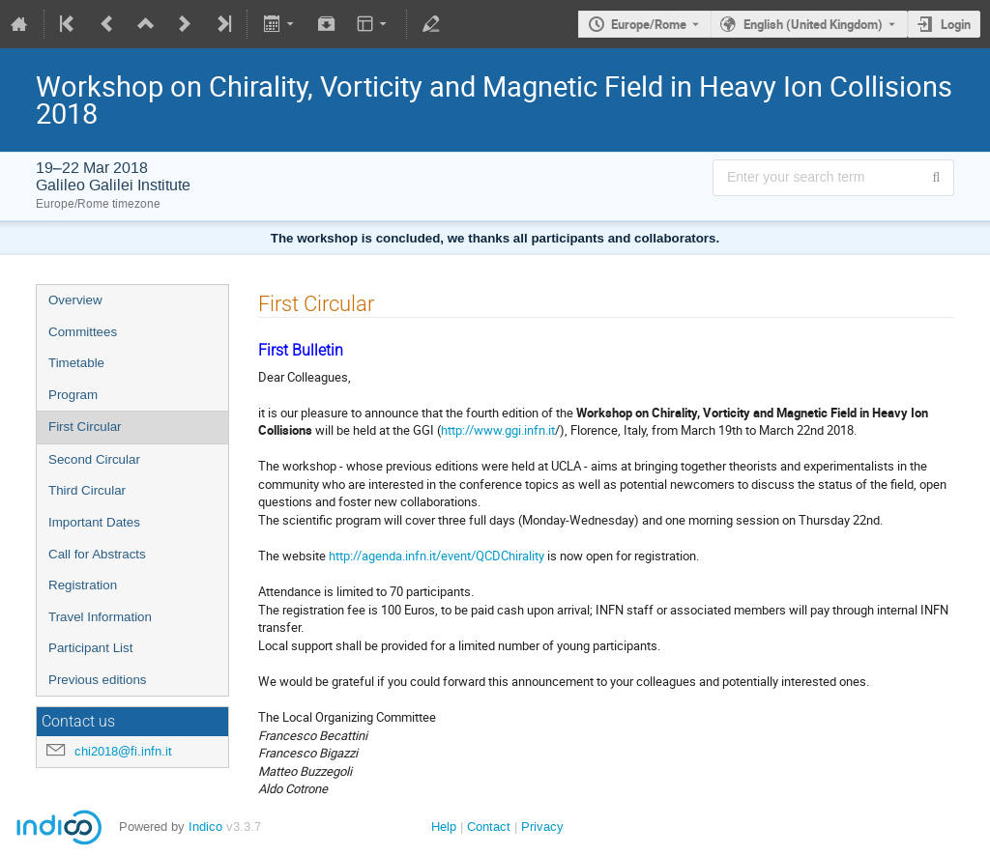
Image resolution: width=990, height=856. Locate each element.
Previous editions (97, 679)
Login (956, 24)
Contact (488, 826)
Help (443, 826)
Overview (75, 300)
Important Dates (94, 522)
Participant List (90, 648)
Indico (205, 826)
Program (73, 394)
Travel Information (100, 617)
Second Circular (94, 459)
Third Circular (87, 490)
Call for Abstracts (97, 554)
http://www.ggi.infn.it (498, 430)
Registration (82, 585)
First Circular (85, 426)
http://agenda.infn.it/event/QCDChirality (436, 555)
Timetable (76, 363)
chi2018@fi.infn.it (123, 751)
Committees (82, 332)
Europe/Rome (648, 24)
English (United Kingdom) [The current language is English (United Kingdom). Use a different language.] (813, 24)
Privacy (542, 826)
